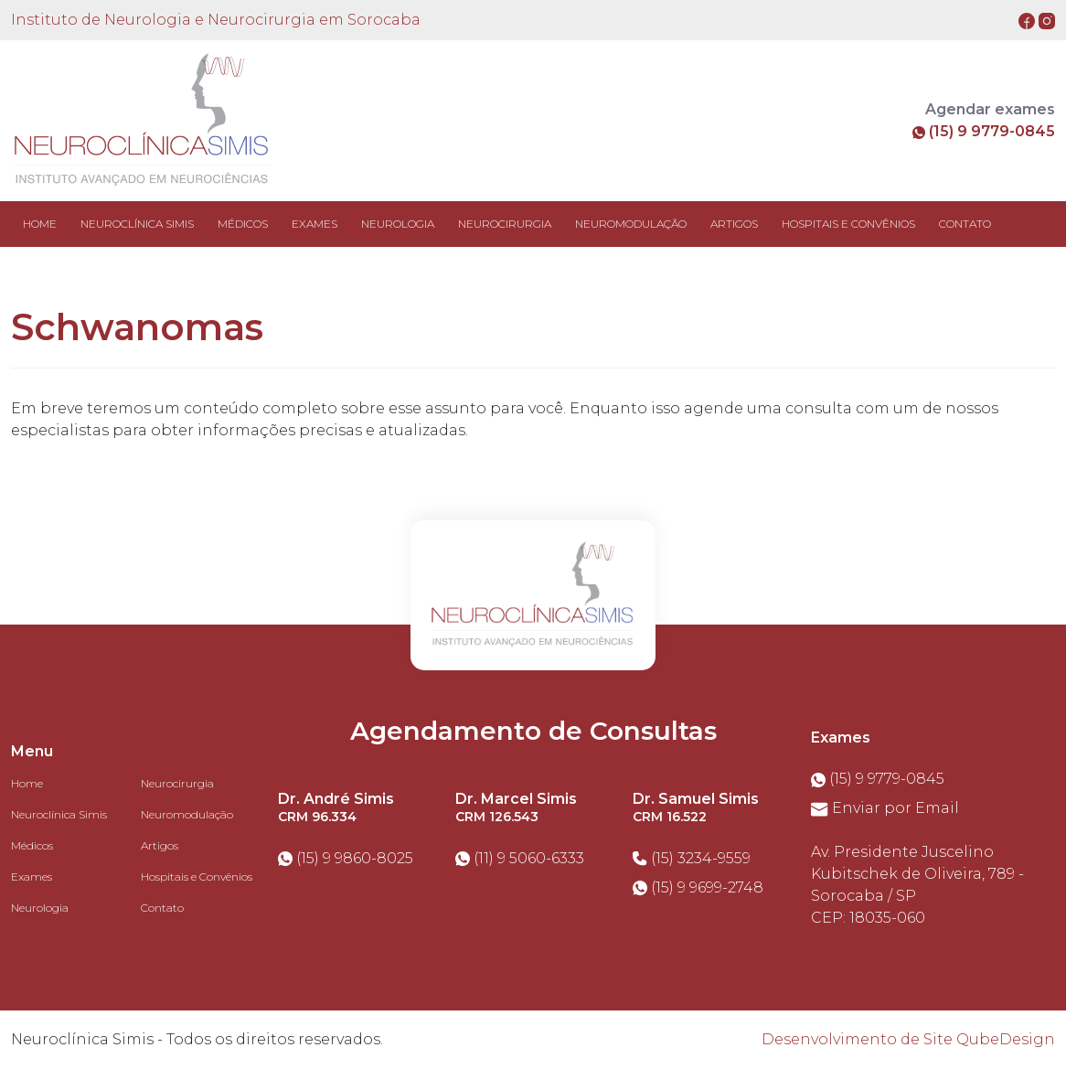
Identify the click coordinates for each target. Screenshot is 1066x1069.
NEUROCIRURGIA (504, 223)
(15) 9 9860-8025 (345, 858)
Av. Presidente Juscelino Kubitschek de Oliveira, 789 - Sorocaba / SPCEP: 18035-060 (917, 884)
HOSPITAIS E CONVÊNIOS (848, 223)
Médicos (32, 845)
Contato (162, 907)
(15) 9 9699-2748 (698, 887)
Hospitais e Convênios (196, 876)
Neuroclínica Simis (59, 814)
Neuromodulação (187, 814)
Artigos (159, 845)
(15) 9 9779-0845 (983, 131)
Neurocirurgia (177, 783)
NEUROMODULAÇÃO (631, 223)
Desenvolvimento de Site (857, 1039)
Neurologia (40, 907)
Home (40, 223)
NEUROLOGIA (397, 223)
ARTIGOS (734, 223)
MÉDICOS (243, 223)
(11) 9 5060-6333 (519, 858)
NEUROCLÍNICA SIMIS (137, 223)
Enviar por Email (885, 808)
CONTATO (965, 223)
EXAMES (314, 223)
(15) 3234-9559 (692, 858)
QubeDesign (1005, 1039)
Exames (31, 876)
